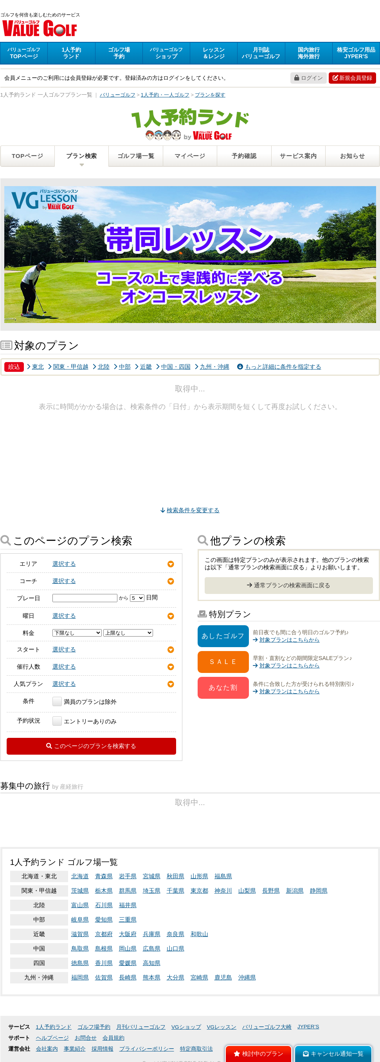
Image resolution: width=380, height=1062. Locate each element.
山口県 (175, 948)
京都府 (104, 934)
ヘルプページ (52, 1038)
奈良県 (175, 934)
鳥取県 (80, 948)
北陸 (101, 366)
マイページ (190, 155)
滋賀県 (80, 934)
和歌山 (199, 934)
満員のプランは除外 (84, 701)
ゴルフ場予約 (93, 1027)
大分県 (175, 977)
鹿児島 (223, 977)
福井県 (128, 905)
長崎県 (128, 977)
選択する (64, 563)
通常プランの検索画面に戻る (288, 585)
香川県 (104, 963)
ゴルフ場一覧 (136, 155)
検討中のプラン (258, 1054)
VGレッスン (222, 1027)
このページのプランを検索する (91, 746)
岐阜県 (80, 919)
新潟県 (295, 890)
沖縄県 (247, 977)
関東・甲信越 (68, 366)
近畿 (143, 366)
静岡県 (319, 890)
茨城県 (80, 890)
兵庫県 (151, 934)
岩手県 (128, 876)
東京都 (199, 890)
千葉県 (175, 890)
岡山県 (128, 948)
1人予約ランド (54, 1027)
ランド (71, 53)
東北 (35, 366)
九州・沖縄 (212, 366)
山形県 (199, 876)
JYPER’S (308, 1027)
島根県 (104, 948)
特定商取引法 (196, 1049)
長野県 (271, 890)
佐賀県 (104, 977)
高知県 (151, 963)
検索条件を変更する (190, 510)
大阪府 (128, 934)
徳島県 (80, 963)
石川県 (104, 905)
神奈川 (223, 890)
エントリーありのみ (84, 721)
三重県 (128, 919)
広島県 (151, 948)
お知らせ (352, 155)
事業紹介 (75, 1049)
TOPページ (27, 155)
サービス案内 (298, 155)
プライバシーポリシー (146, 1049)
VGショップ (186, 1027)
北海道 (80, 876)
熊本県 (151, 977)
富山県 (80, 905)
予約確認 (244, 155)
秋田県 (175, 876)
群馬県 (128, 890)
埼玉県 (151, 890)
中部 (122, 366)
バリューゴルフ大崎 (267, 1027)
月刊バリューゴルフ (141, 1027)
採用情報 (102, 1049)
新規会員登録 (352, 78)
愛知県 (104, 919)
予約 (118, 53)
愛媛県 (128, 963)
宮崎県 (199, 977)
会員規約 (113, 1038)
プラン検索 (81, 155)
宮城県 (151, 876)
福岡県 (80, 977)
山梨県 (247, 890)
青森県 (104, 876)
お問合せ (86, 1038)
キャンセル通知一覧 (333, 1054)
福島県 (223, 876)
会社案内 (47, 1049)
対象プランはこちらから (286, 640)
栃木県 (104, 890)
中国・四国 (173, 366)
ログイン (308, 78)
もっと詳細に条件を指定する (279, 366)
